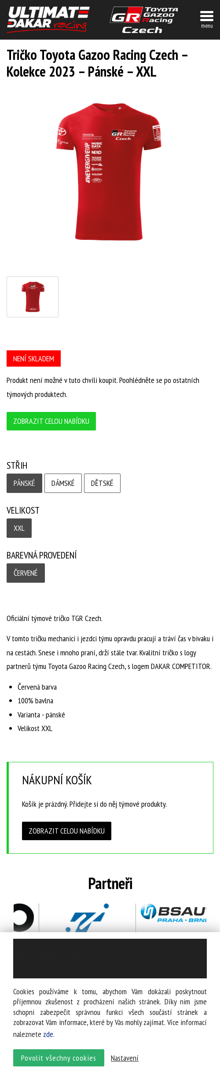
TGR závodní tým (144, 20)
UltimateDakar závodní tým (48, 20)
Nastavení (125, 1058)
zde (48, 1034)
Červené (26, 573)
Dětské (102, 483)
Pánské (24, 483)
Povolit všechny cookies (58, 1058)
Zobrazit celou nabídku (51, 421)
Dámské (63, 483)
